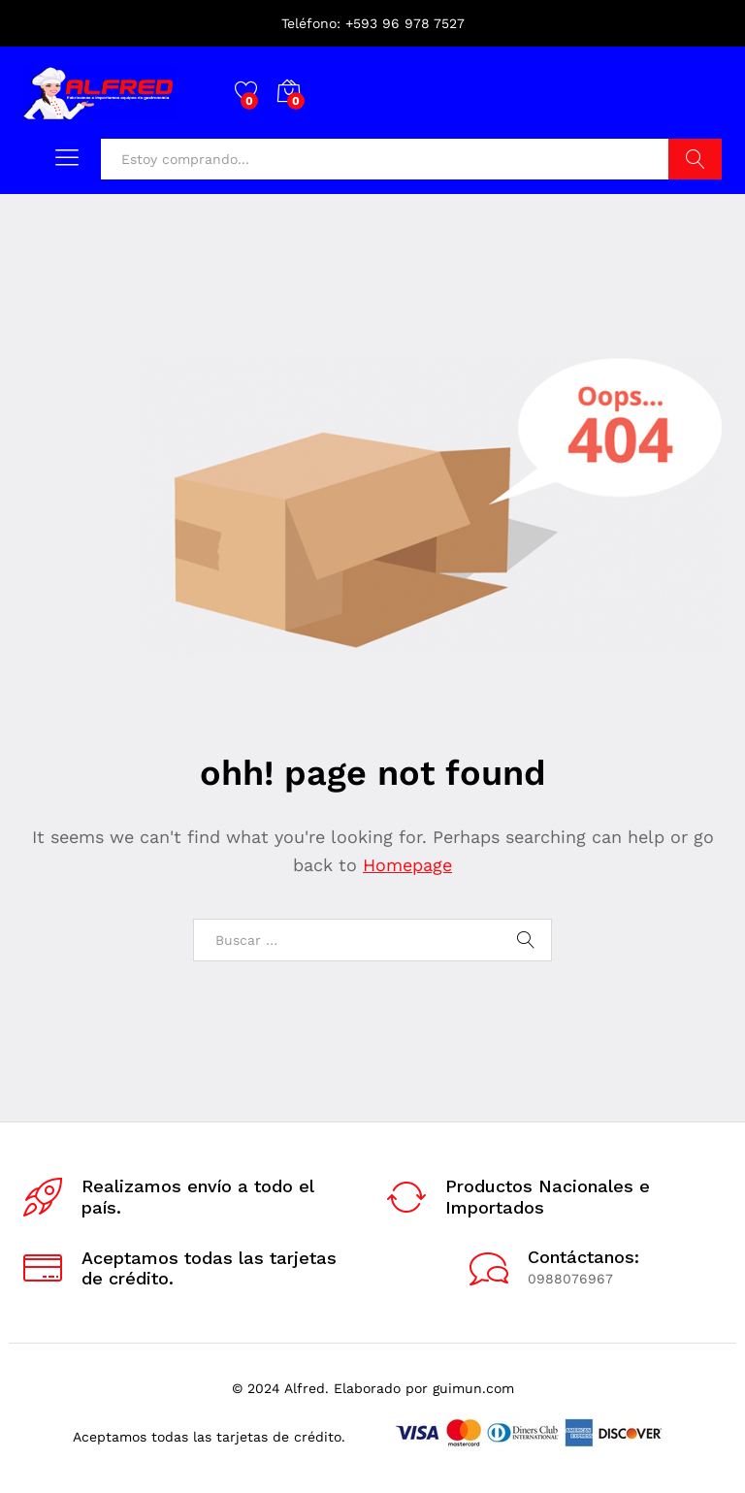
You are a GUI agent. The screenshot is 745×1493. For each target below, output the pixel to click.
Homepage (407, 865)
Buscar (695, 159)
